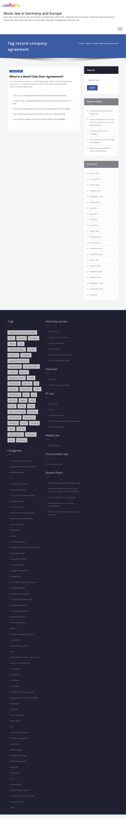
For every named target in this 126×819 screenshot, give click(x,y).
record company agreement (21, 86)
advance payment (30, 84)
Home (78, 43)
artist (41, 84)
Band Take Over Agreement (60, 81)
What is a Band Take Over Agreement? (100, 43)
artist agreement (41, 81)
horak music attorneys (21, 81)
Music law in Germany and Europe (33, 13)
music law (14, 84)
